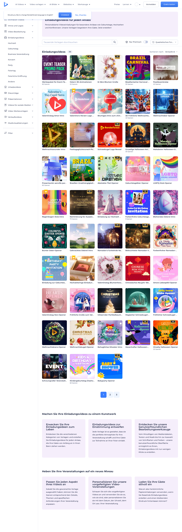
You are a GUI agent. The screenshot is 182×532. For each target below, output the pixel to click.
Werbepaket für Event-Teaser (55, 82)
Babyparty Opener (106, 381)
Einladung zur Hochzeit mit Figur (113, 217)
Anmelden (151, 4)
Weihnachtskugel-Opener (82, 347)
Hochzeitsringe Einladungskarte (84, 283)
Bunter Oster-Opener (52, 250)
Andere (11, 81)
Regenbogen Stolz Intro (53, 217)
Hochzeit (12, 43)
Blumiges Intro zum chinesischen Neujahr (117, 116)
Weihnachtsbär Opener (164, 116)
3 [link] (116, 394)
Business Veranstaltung (18, 54)
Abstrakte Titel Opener (108, 183)
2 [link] (110, 394)
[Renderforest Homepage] (6, 4)
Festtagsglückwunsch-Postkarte (85, 149)
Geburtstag (13, 49)
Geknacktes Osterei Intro (81, 250)
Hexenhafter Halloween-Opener (140, 347)
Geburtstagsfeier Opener (136, 183)
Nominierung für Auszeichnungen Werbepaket (91, 217)
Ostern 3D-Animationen (81, 82)
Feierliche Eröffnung (17, 76)
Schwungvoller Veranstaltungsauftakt (59, 381)
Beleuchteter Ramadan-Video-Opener (143, 250)
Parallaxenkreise (160, 82)
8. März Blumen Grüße (108, 82)
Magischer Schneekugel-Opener (140, 315)
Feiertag (12, 71)
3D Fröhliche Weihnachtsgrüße (139, 116)
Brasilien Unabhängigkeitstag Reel (86, 183)
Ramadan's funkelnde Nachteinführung (116, 250)
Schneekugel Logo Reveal (109, 149)
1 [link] (103, 394)
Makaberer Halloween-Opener (167, 149)
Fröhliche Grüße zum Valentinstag (85, 315)
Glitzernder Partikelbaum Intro (112, 315)
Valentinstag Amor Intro (53, 116)
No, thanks (80, 15)
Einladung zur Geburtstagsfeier (56, 283)
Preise (117, 4)
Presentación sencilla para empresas (59, 183)
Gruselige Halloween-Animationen (141, 149)
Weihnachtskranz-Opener (54, 347)
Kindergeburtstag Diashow (82, 381)
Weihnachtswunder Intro (53, 149)
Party (10, 65)
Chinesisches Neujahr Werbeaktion (141, 283)
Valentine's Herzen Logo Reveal (84, 116)
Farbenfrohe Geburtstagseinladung (141, 217)
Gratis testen (169, 4)
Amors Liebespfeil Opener (165, 283)
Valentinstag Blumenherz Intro (112, 283)
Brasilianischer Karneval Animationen (142, 82)
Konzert (11, 60)
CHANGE (65, 15)
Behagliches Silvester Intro (110, 347)
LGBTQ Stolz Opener (162, 183)
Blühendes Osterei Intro (164, 217)
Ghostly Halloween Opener (165, 347)
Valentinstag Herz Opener (54, 315)
